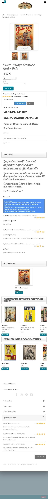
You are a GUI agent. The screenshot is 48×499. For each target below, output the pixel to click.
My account (7, 406)
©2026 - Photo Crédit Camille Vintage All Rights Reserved (20, 464)
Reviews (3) (6, 197)
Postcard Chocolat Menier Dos (22, 447)
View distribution (8, 99)
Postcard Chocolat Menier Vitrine (23, 437)
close (43, 497)
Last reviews (10, 418)
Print (8, 143)
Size (4, 81)
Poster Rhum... (5, 363)
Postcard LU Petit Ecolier (20, 427)
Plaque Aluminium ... (21, 288)
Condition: (7, 107)
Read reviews (20, 103)
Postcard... (4, 325)
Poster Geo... (24, 363)
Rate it (30, 103)
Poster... (42, 325)
